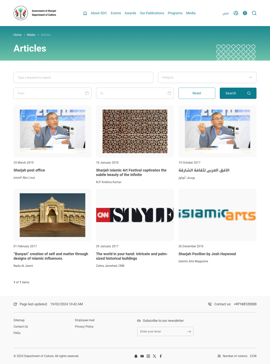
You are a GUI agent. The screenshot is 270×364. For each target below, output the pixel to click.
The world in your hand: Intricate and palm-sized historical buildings (132, 256)
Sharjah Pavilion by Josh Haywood (207, 254)
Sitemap (19, 320)
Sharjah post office (29, 170)
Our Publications (152, 13)
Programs (175, 13)
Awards (130, 13)
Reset (197, 93)
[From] (53, 93)
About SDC (99, 13)
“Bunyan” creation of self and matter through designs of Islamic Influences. (51, 256)
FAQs (17, 333)
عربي (226, 13)
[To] (135, 93)
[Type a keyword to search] (83, 77)
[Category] (207, 77)
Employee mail (84, 320)
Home (17, 35)
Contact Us (21, 326)
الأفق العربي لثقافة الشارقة (204, 170)
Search (238, 93)
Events (116, 13)
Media (191, 13)
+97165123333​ (245, 304)
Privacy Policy (84, 326)
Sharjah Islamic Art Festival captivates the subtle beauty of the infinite (131, 172)
